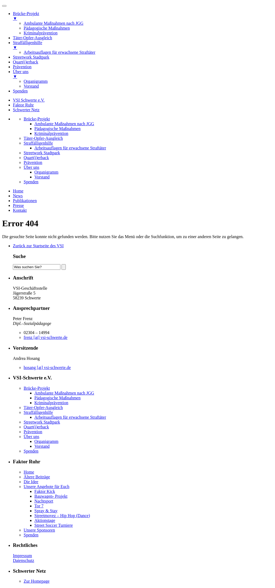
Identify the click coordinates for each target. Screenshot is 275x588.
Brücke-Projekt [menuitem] (143, 16)
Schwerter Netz (26, 109)
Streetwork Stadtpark (42, 152)
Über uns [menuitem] (143, 74)
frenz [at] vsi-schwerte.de (45, 337)
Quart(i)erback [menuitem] (25, 62)
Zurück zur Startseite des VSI (38, 245)
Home (18, 191)
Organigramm (46, 172)
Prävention (33, 162)
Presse (18, 205)
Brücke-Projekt (37, 119)
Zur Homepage (36, 581)
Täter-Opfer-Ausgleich (43, 138)
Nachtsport (43, 501)
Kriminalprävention (51, 133)
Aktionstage (44, 520)
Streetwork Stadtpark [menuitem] (31, 57)
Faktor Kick (44, 491)
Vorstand (42, 177)
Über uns (31, 167)
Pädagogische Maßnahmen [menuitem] (47, 28)
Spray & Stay (45, 510)
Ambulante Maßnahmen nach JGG (64, 123)
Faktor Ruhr (23, 105)
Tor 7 (39, 506)
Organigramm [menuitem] (36, 81)
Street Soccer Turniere (53, 525)
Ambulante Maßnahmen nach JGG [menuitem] (54, 23)
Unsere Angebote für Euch (46, 486)
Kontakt (20, 210)
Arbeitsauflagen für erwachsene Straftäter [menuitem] (59, 52)
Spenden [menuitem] (20, 91)
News (18, 195)
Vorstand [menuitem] (31, 86)
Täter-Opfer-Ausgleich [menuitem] (32, 37)
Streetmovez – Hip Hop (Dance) (62, 515)
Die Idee (31, 481)
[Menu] (4, 6)
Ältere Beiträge (37, 477)
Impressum (22, 555)
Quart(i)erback (36, 157)
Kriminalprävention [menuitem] (40, 33)
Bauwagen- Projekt (50, 496)
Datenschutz (23, 560)
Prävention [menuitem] (22, 66)
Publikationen (25, 200)
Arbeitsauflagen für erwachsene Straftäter (70, 148)
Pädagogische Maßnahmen (57, 128)
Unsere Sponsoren (39, 530)
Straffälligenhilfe (38, 143)
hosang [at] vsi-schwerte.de (47, 367)
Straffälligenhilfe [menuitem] (143, 45)
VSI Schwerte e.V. (29, 100)
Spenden (31, 182)
